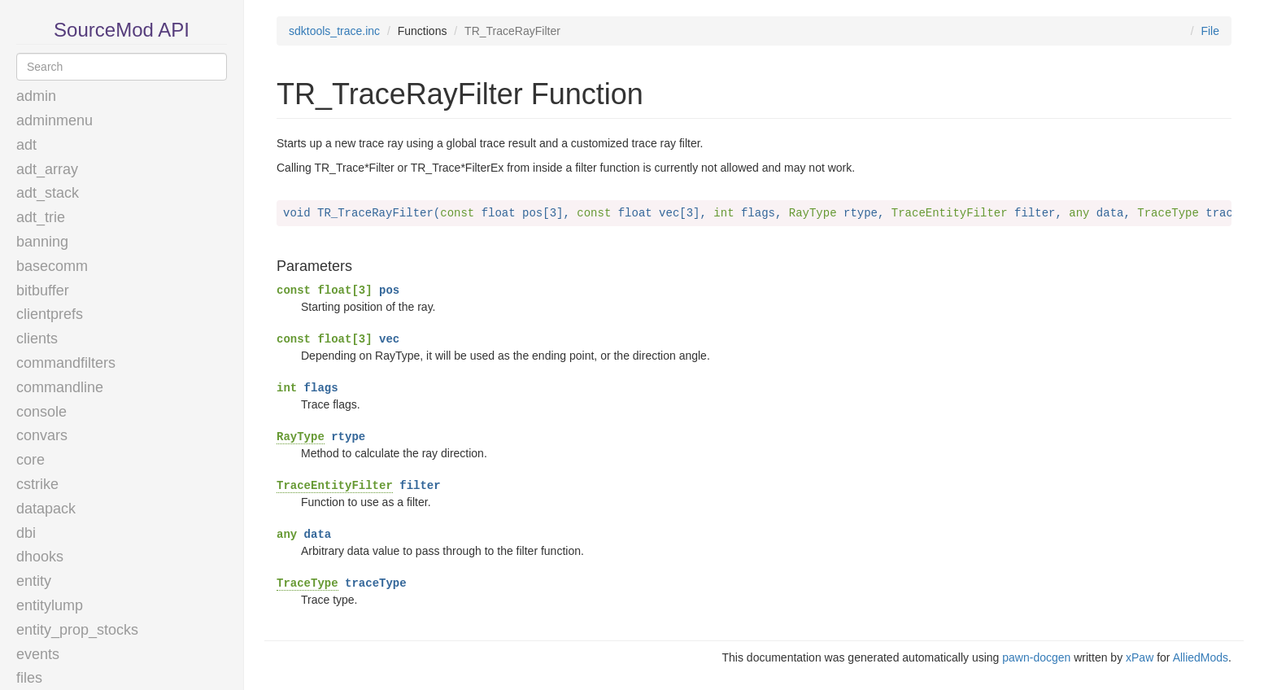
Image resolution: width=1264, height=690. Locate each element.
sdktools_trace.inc (334, 30)
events (37, 654)
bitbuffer (42, 290)
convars (42, 435)
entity (33, 581)
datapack (46, 508)
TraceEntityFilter (335, 485)
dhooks (39, 556)
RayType (301, 436)
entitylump (49, 605)
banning (42, 242)
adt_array (47, 169)
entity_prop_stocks (77, 630)
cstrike (37, 484)
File (1210, 30)
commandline (59, 387)
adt (26, 145)
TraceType (307, 583)
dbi (26, 533)
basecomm (52, 266)
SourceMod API (122, 30)
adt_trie (40, 217)
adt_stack (47, 193)
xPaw (1139, 657)
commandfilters (66, 363)
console (41, 412)
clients (37, 338)
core (30, 460)
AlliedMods (1200, 657)
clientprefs (49, 314)
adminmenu (54, 120)
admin (36, 96)
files (29, 678)
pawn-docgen (1036, 657)
